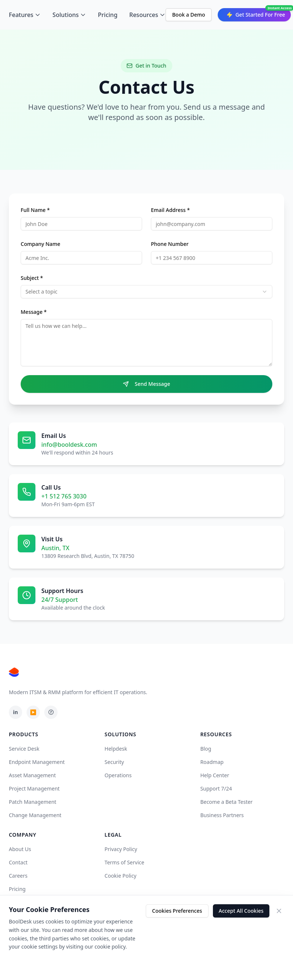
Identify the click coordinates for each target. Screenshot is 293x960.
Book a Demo (188, 14)
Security (114, 761)
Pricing (107, 15)
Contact (18, 862)
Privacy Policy (120, 849)
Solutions (69, 15)
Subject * (32, 277)
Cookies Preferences (177, 910)
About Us (20, 849)
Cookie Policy (120, 875)
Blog (205, 748)
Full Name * (35, 209)
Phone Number (170, 243)
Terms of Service (124, 862)
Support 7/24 (216, 788)
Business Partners (222, 815)
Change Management (35, 815)
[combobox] (146, 291)
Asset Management (32, 775)
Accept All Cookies (241, 910)
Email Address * (170, 209)
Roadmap (212, 761)
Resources (147, 15)
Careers (18, 875)
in (15, 712)
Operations (117, 775)
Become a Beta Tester (226, 801)
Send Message (146, 383)
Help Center (214, 775)
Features (25, 15)
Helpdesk (115, 748)
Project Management (34, 788)
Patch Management (32, 801)
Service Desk (24, 748)
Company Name (40, 243)
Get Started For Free (256, 14)
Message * (34, 311)
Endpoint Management (37, 761)
